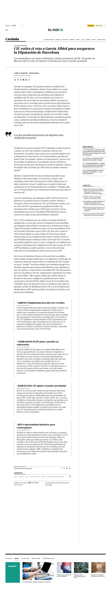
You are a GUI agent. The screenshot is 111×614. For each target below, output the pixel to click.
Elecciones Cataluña (49, 39)
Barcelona (65, 39)
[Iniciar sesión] (100, 26)
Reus (27, 476)
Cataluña (12, 39)
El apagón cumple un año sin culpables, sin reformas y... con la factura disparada (93, 171)
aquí (50, 485)
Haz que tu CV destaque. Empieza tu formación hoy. (98, 575)
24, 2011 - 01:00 (25, 75)
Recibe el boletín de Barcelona (24, 468)
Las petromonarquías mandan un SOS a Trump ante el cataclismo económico (94, 214)
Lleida (82, 39)
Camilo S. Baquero (21, 73)
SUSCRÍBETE (91, 25)
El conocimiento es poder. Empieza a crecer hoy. (37, 582)
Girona (78, 39)
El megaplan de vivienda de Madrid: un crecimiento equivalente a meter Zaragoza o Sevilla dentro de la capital (94, 203)
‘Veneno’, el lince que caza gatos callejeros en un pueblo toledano (92, 197)
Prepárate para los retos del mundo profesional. (64, 575)
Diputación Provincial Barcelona (55, 476)
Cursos (17, 558)
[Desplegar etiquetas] (70, 476)
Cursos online (25, 558)
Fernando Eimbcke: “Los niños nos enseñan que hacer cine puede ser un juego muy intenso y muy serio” (94, 165)
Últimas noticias (101, 39)
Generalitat (58, 39)
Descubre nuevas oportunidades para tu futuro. (80, 576)
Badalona (43, 476)
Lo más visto (86, 185)
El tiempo (93, 39)
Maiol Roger (34, 73)
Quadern (87, 39)
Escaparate (8, 558)
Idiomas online (36, 558)
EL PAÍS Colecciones (48, 558)
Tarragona (72, 39)
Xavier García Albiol (34, 476)
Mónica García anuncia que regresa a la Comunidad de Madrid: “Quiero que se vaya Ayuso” (94, 209)
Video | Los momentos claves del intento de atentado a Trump (93, 159)
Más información (18, 484)
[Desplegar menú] (6, 30)
